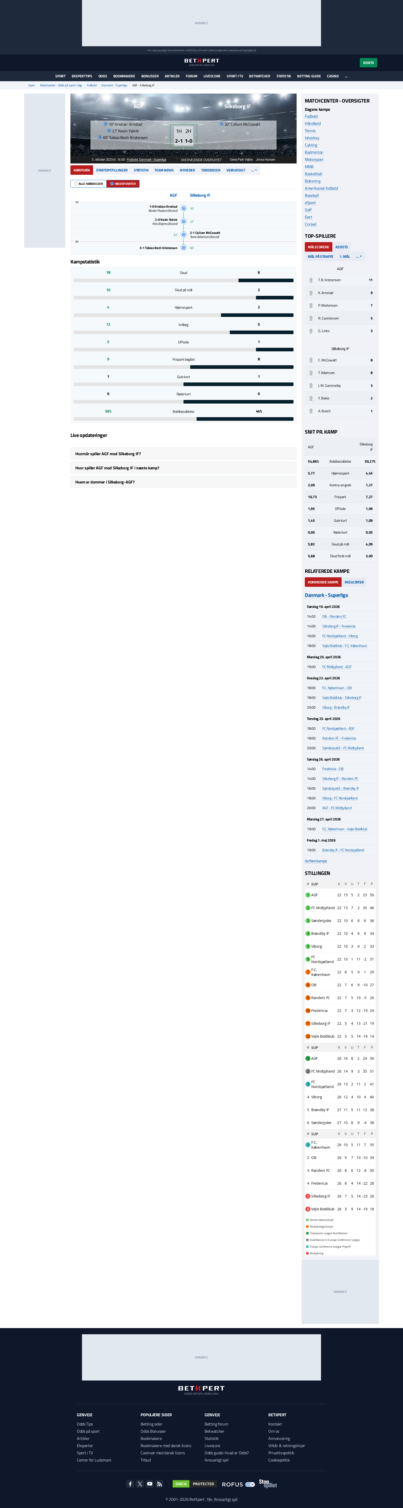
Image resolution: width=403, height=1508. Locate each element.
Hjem (31, 85)
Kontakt (275, 1424)
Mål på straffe (320, 256)
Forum (191, 76)
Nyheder (187, 170)
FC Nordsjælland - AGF (338, 728)
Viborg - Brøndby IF (336, 707)
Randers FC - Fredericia (339, 738)
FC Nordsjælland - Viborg (340, 635)
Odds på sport (88, 1431)
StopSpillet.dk (249, 50)
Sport (60, 76)
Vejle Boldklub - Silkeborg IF (341, 697)
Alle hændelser (88, 183)
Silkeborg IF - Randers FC (340, 778)
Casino (332, 76)
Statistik (284, 76)
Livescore (212, 76)
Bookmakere (124, 76)
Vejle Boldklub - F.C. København (344, 645)
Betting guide (309, 76)
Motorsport (314, 159)
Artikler (172, 76)
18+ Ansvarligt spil (221, 1499)
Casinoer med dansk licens (163, 1453)
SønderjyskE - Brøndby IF (340, 788)
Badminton (314, 152)
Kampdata (82, 170)
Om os (273, 1431)
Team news (163, 170)
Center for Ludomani (94, 1460)
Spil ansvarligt (160, 50)
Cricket (311, 224)
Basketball (313, 174)
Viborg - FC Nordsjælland (340, 798)
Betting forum (216, 1424)
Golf (308, 210)
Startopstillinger (112, 170)
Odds (102, 76)
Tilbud (146, 1460)
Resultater (354, 582)
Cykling (311, 145)
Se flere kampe (316, 861)
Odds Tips (85, 1424)
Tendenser (210, 170)
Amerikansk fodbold (321, 188)
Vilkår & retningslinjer (286, 1445)
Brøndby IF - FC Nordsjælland (343, 850)
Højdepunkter (123, 183)
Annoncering (279, 1438)
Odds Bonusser (153, 1431)
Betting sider (151, 1424)
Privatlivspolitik (281, 1453)
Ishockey (312, 138)
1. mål (345, 256)
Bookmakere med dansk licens (166, 1445)
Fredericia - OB (333, 768)
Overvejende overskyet (199, 159)
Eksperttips (82, 76)
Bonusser (150, 76)
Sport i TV (235, 76)
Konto (368, 62)
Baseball (312, 195)
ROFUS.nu (193, 50)
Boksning (312, 181)
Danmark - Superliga (114, 85)
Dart (308, 217)
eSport (310, 202)
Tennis (310, 130)
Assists (341, 247)
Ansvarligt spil (216, 1460)
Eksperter (85, 1445)
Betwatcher (259, 76)
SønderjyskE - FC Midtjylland (343, 748)
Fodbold (91, 85)
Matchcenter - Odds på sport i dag (61, 85)
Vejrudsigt (235, 170)
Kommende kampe (323, 582)
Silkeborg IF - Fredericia (338, 626)
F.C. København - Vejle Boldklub (344, 828)
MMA (309, 166)
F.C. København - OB (337, 687)
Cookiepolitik (279, 1460)
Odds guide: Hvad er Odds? (227, 1453)
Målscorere (318, 247)
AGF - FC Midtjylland (336, 807)
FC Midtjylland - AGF (336, 666)
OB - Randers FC (334, 616)
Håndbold (312, 123)
